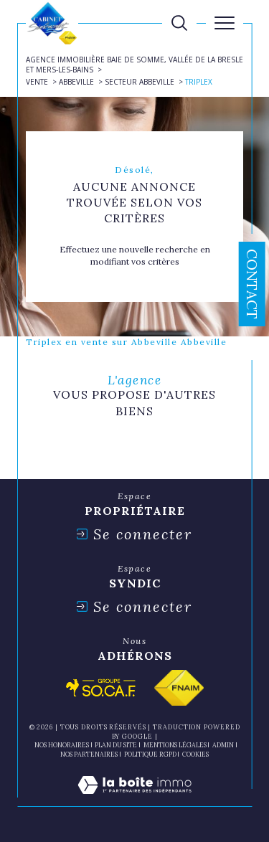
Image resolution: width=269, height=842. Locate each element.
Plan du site (116, 745)
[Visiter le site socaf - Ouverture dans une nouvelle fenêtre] (101, 687)
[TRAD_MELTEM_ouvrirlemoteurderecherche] (179, 23)
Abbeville (76, 82)
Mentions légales (175, 745)
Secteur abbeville (139, 82)
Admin (223, 745)
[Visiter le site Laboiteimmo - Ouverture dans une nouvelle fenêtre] (134, 799)
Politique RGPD (150, 754)
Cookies (195, 754)
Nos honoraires (61, 745)
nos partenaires (89, 754)
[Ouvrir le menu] (224, 23)
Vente (37, 82)
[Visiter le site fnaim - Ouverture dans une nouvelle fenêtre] (179, 688)
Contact (252, 284)
